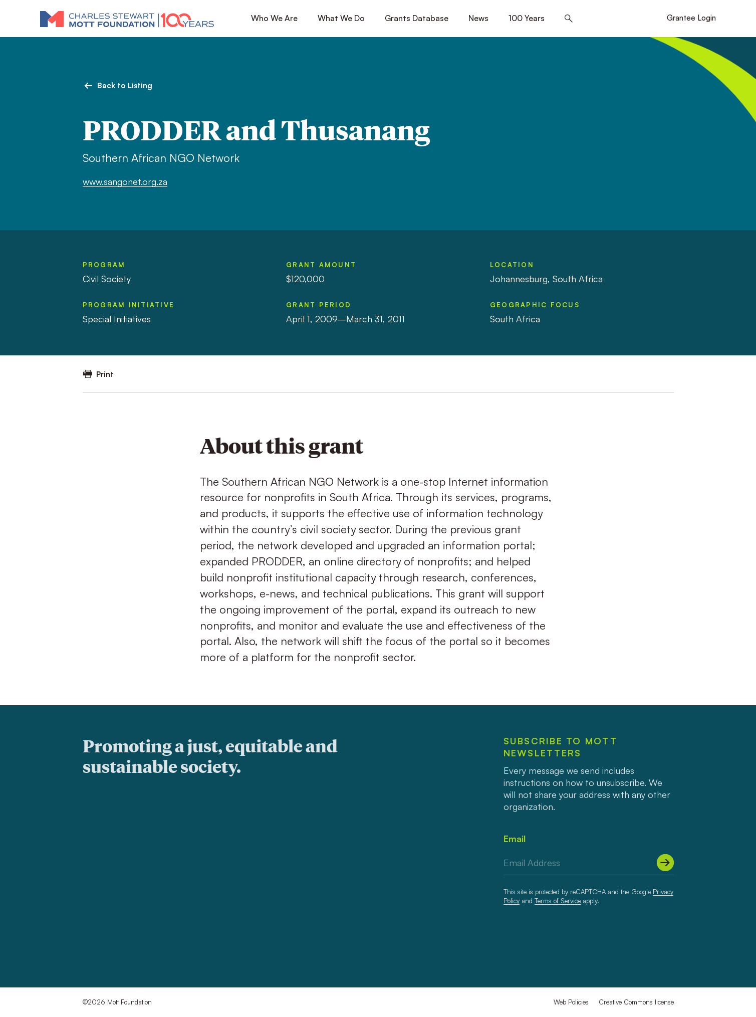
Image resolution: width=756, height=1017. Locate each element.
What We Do (341, 18)
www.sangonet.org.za (125, 181)
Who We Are (274, 18)
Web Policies (571, 1002)
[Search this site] (569, 19)
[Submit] (665, 862)
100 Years (527, 18)
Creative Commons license (636, 1002)
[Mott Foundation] (127, 18)
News (478, 18)
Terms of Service (558, 901)
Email (514, 838)
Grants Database (416, 18)
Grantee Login (691, 18)
